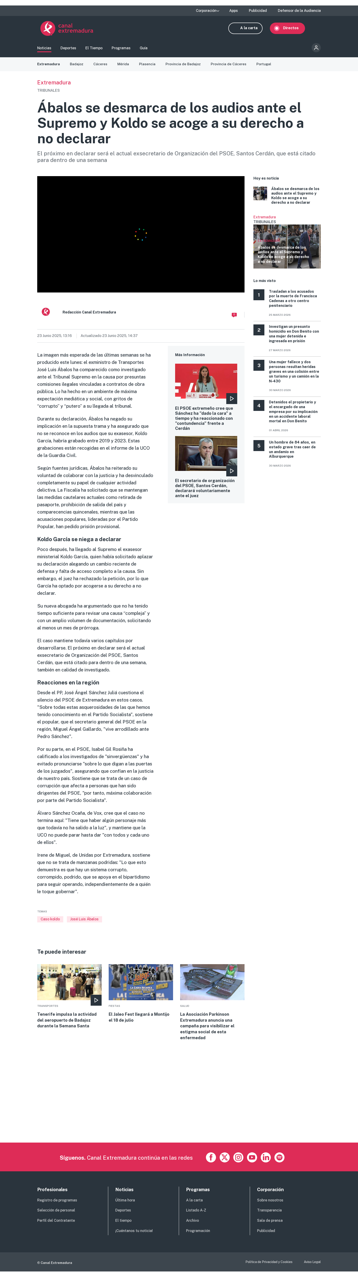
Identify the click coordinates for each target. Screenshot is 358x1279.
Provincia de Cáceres (230, 66)
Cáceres (101, 66)
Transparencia (269, 1218)
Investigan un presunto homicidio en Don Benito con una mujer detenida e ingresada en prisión (294, 336)
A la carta (252, 29)
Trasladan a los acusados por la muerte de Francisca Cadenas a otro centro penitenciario (293, 301)
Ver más (287, 244)
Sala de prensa (270, 1228)
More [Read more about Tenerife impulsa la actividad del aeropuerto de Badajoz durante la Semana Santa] (69, 999)
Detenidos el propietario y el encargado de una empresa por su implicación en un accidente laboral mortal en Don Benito (293, 413)
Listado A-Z (196, 1218)
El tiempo (123, 1228)
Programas (121, 49)
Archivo (192, 1228)
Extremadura (49, 66)
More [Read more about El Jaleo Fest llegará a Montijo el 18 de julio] (141, 996)
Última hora (125, 1207)
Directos (294, 29)
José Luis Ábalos (84, 921)
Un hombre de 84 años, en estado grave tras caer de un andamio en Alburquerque (292, 451)
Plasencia (148, 66)
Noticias (44, 49)
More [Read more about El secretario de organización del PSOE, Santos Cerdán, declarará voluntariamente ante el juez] (206, 481)
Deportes (68, 49)
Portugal (265, 66)
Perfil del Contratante (56, 1228)
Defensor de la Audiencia (299, 11)
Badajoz (77, 66)
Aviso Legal (312, 1269)
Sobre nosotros (270, 1207)
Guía (143, 49)
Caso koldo (50, 921)
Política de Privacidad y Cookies (268, 1269)
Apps (233, 11)
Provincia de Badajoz (184, 66)
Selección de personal (56, 1218)
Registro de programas (57, 1207)
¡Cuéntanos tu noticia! (134, 1238)
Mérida (124, 66)
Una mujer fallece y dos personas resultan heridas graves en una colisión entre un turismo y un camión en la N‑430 (294, 374)
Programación (198, 1238)
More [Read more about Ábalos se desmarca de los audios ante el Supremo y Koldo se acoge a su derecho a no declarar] (287, 198)
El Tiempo (94, 49)
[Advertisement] (174, 1118)
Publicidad (258, 11)
